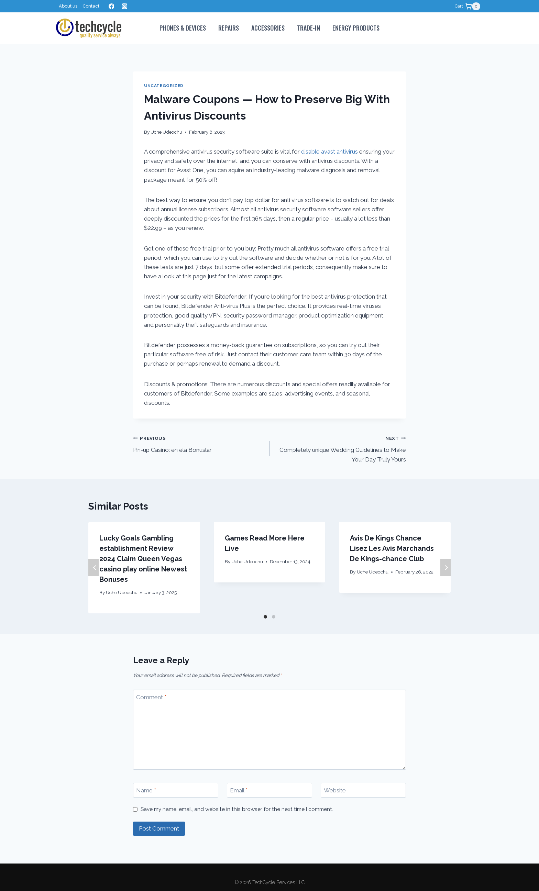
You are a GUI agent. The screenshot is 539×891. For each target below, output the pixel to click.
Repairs (228, 27)
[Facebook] (111, 6)
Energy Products (356, 27)
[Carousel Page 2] (274, 617)
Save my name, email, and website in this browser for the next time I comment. (237, 809)
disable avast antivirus (329, 151)
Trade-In (308, 27)
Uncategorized (164, 85)
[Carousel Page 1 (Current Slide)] (265, 617)
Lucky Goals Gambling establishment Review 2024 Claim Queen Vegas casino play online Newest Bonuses (143, 558)
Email (239, 790)
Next (445, 567)
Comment (151, 697)
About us (68, 6)
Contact (90, 6)
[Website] (363, 790)
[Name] (175, 790)
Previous (93, 567)
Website (335, 790)
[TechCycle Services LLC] (88, 28)
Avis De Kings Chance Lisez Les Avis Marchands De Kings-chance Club (392, 548)
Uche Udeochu (166, 132)
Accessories (268, 27)
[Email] (269, 790)
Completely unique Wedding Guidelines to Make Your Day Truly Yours (340, 448)
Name (146, 790)
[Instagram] (124, 6)
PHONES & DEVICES (183, 27)
